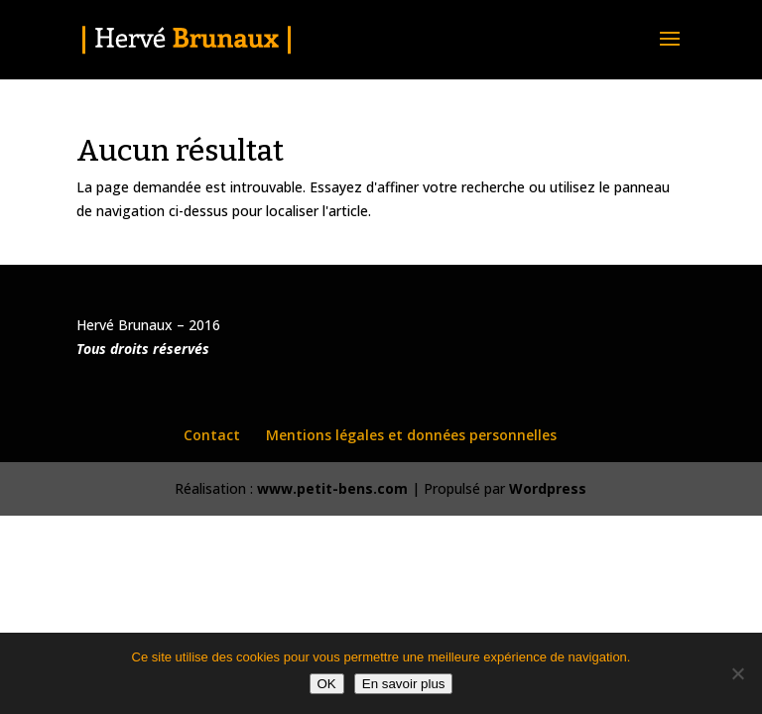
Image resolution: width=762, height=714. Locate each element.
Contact (212, 434)
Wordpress (547, 488)
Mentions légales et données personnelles (411, 434)
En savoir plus (403, 683)
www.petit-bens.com (332, 488)
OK (327, 683)
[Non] (737, 673)
